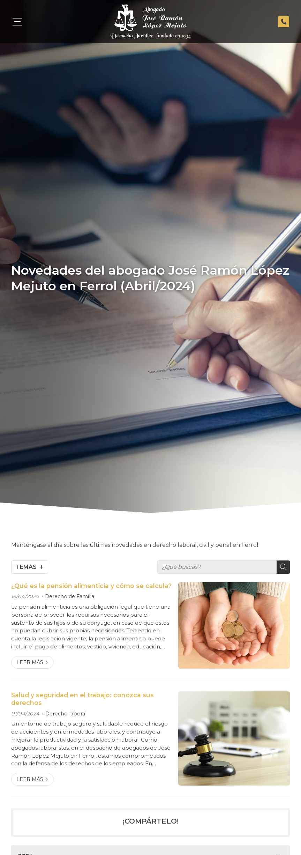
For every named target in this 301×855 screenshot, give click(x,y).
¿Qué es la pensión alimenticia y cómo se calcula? (91, 585)
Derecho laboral (65, 714)
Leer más (29, 662)
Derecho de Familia (69, 596)
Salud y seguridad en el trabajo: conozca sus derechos (82, 698)
